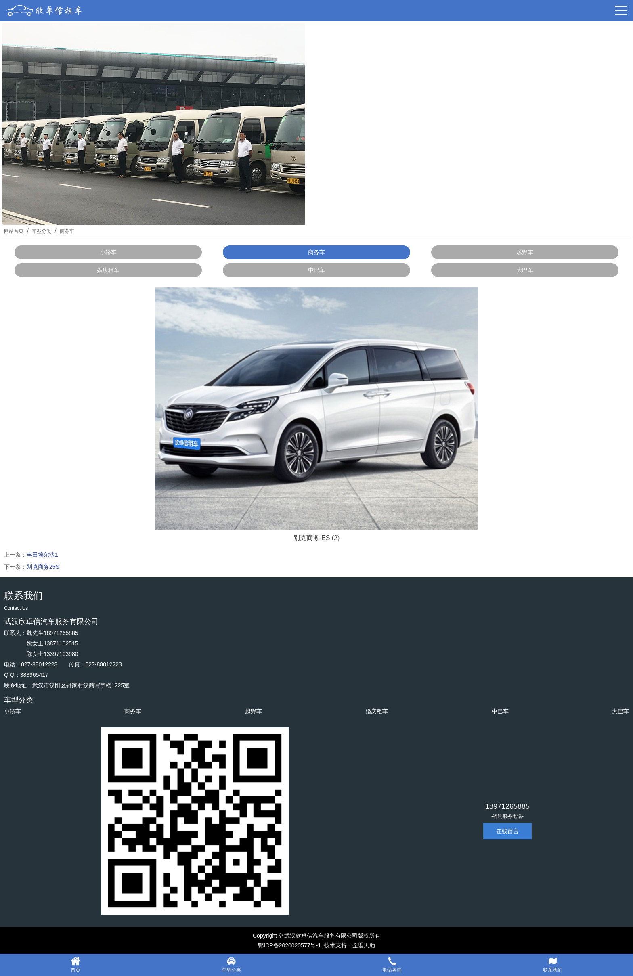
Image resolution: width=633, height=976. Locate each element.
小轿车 (108, 252)
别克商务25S (43, 566)
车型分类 (42, 231)
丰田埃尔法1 (42, 554)
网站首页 (13, 231)
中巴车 (316, 270)
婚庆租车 (108, 270)
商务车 (66, 231)
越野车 (524, 252)
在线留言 (507, 831)
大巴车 (524, 270)
